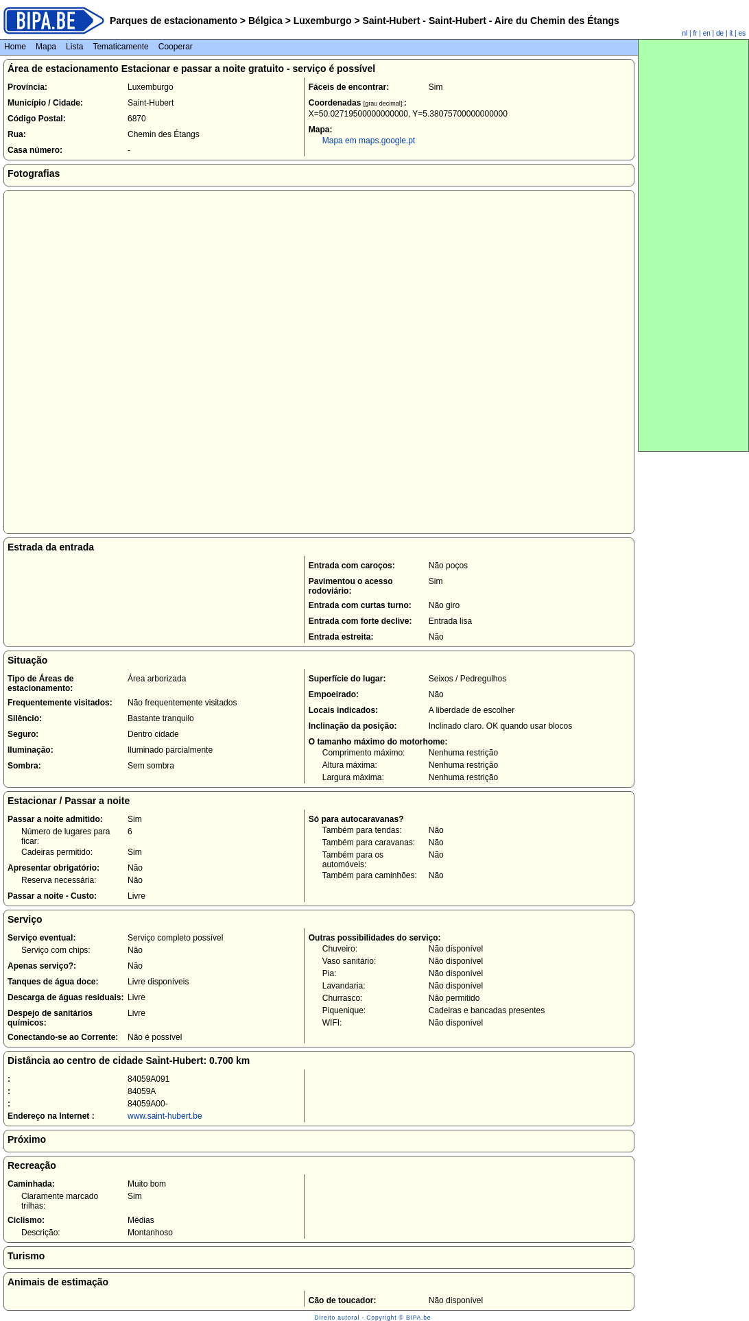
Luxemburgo (323, 20)
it (731, 33)
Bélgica (265, 20)
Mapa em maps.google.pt (368, 140)
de (720, 33)
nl (685, 33)
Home (15, 46)
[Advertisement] (693, 245)
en (707, 33)
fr (695, 33)
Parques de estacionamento (173, 20)
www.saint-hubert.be (165, 1116)
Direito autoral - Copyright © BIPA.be (373, 1317)
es (742, 33)
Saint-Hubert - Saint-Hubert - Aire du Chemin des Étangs (489, 20)
